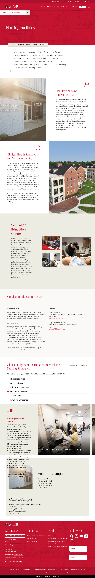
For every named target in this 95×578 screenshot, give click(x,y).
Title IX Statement (64, 569)
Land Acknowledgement (40, 569)
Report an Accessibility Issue (78, 569)
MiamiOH (12, 44)
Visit (62, 1)
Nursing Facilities (38, 44)
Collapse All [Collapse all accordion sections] (83, 366)
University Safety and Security (58, 544)
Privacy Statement (53, 569)
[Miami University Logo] (11, 6)
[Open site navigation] (89, 7)
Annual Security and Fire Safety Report (33, 572)
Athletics (64, 7)
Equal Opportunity (14, 569)
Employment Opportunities (56, 541)
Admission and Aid (53, 7)
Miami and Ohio (31, 541)
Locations (69, 1)
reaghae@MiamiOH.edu (57, 329)
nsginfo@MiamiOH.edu (46, 485)
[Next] (11, 410)
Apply (82, 7)
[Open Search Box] (89, 2)
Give (84, 1)
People (50, 536)
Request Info (55, 1)
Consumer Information (26, 569)
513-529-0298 (14, 513)
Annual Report (31, 538)
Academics (41, 7)
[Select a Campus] (15, 536)
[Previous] (8, 410)
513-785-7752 (43, 487)
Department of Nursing (10, 12)
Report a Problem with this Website (54, 572)
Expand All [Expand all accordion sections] (73, 366)
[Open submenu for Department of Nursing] (28, 12)
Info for (77, 1)
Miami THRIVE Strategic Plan (35, 536)
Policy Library (68, 572)
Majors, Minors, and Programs (57, 538)
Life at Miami (73, 7)
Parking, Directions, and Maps (58, 547)
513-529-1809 (18, 555)
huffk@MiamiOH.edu (56, 319)
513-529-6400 (18, 562)
